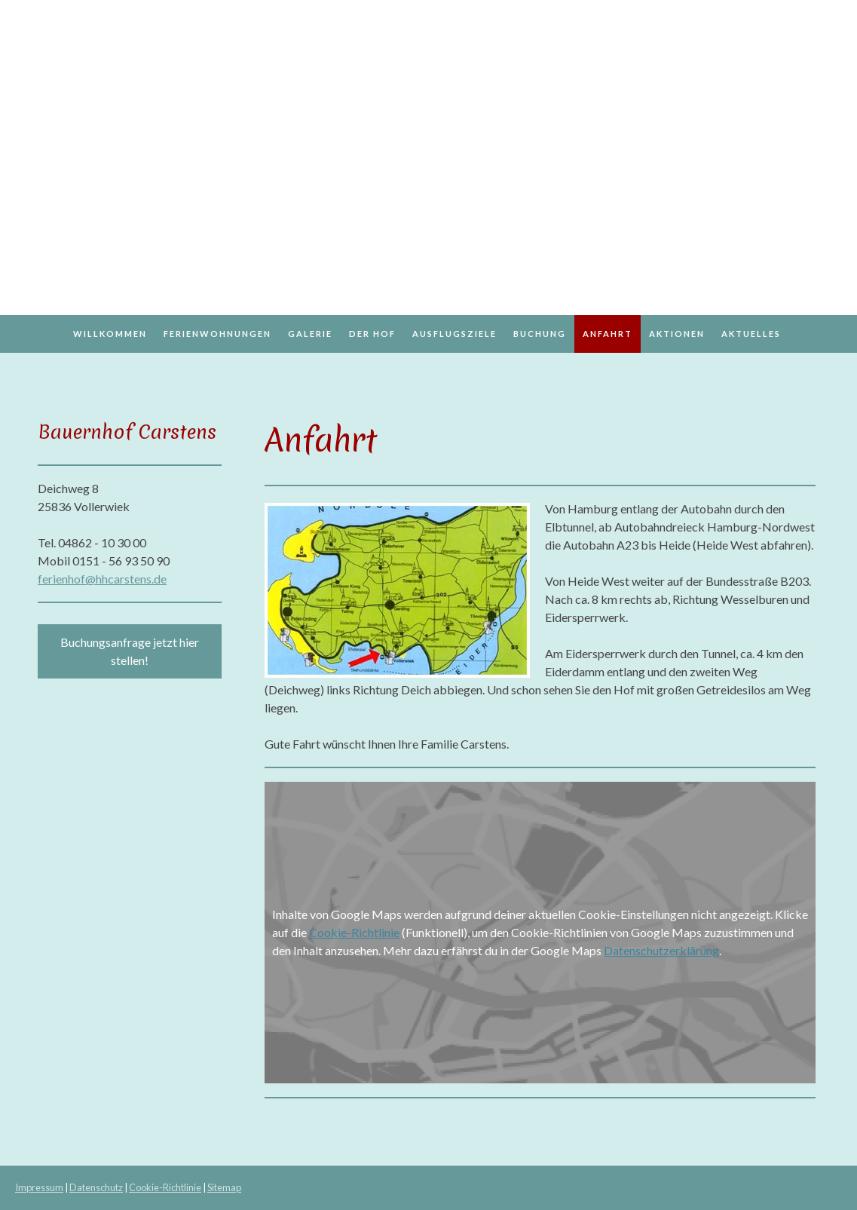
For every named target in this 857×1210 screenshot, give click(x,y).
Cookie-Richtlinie (354, 932)
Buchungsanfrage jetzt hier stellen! (129, 651)
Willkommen (110, 333)
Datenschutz (96, 1187)
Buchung (539, 333)
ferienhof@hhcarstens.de (102, 578)
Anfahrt (607, 333)
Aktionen (677, 333)
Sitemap (224, 1187)
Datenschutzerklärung (661, 950)
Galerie (310, 333)
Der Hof (372, 333)
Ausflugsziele (454, 333)
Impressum (39, 1187)
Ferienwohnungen (217, 333)
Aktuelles (751, 333)
